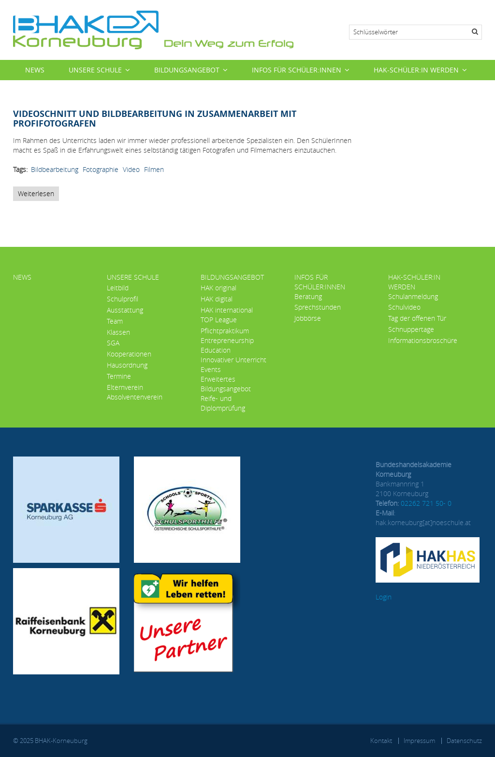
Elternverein (125, 387)
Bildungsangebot (186, 69)
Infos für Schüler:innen (296, 69)
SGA (113, 342)
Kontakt (381, 740)
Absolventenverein (134, 396)
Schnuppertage (411, 329)
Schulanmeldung (413, 296)
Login (384, 596)
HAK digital (217, 298)
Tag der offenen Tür (417, 318)
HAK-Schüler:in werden (416, 69)
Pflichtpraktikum (225, 330)
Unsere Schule (95, 69)
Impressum (419, 740)
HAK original (218, 287)
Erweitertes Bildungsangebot (226, 383)
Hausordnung (127, 365)
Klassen (118, 332)
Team (115, 321)
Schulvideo (404, 307)
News (34, 69)
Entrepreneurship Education (227, 345)
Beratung (308, 296)
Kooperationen (129, 353)
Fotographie (100, 169)
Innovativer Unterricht (233, 359)
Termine (119, 376)
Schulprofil (122, 298)
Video (131, 169)
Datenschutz (464, 740)
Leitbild (118, 287)
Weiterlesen (38, 195)
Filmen (154, 169)
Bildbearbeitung (54, 169)
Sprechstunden (317, 307)
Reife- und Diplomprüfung (223, 403)
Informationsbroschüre (422, 340)
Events (211, 369)
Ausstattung (125, 309)
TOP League (219, 319)
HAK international (227, 309)
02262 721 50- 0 (426, 503)
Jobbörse (307, 318)
